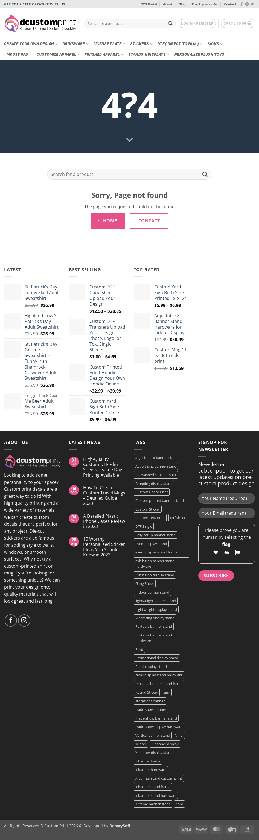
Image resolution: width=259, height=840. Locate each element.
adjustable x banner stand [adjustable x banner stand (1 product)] (156, 457)
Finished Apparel (104, 54)
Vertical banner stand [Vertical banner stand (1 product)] (152, 735)
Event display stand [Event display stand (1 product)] (151, 543)
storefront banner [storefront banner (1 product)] (150, 700)
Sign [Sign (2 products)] (166, 692)
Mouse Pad (19, 54)
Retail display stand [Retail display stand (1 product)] (151, 666)
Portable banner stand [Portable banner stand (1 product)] (153, 626)
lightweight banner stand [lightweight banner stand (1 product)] (155, 600)
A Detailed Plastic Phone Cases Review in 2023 (104, 521)
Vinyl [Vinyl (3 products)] (179, 735)
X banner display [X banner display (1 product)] (165, 743)
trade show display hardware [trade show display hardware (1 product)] (158, 726)
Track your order (204, 4)
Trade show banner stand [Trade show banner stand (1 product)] (156, 718)
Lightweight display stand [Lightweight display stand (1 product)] (156, 609)
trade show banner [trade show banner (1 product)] (150, 709)
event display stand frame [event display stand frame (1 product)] (156, 552)
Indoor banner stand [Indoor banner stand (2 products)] (152, 592)
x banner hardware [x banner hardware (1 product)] (150, 769)
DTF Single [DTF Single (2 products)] (143, 526)
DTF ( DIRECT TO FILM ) (180, 43)
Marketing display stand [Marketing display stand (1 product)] (154, 617)
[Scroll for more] (129, 140)
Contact (230, 4)
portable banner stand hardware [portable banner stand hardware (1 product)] (153, 638)
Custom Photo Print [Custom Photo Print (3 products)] (151, 492)
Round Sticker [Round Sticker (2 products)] (146, 692)
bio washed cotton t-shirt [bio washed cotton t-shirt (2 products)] (155, 474)
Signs (215, 43)
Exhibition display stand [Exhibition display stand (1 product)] (154, 575)
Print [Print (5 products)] (139, 649)
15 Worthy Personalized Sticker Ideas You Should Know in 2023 (104, 547)
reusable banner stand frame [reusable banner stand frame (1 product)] (158, 683)
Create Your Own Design (31, 43)
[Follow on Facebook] (241, 4)
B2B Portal (149, 4)
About (167, 4)
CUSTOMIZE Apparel (58, 54)
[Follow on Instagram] (247, 4)
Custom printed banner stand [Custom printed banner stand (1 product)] (159, 500)
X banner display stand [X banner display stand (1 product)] (154, 752)
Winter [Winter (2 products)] (140, 743)
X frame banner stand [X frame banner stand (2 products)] (153, 803)
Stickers (141, 43)
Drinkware (76, 43)
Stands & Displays (149, 54)
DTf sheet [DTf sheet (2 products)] (177, 517)
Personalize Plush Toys (201, 54)
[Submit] (170, 23)
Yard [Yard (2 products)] (179, 803)
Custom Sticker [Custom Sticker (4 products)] (147, 509)
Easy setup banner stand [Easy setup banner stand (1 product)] (155, 534)
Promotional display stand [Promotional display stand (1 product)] (156, 657)
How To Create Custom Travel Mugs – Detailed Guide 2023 (104, 495)
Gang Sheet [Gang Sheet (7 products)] (144, 583)
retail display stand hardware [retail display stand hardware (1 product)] (158, 675)
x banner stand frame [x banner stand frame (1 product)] (152, 786)
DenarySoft (119, 825)
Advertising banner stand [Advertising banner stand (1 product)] (155, 466)
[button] (197, 23)
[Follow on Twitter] (252, 4)
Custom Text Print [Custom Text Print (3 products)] (150, 517)
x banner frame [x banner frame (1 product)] (147, 761)
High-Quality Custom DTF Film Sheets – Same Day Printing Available (102, 467)
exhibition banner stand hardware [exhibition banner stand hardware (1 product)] (154, 563)
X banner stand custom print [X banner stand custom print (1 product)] (158, 778)
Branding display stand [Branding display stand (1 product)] (154, 483)
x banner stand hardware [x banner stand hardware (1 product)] (155, 795)
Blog (182, 4)
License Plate (109, 43)
